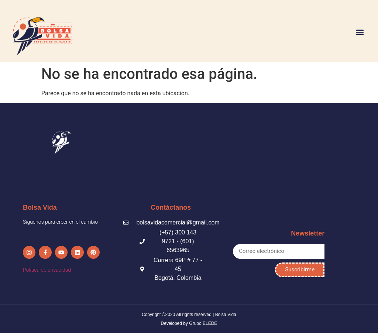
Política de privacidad (47, 265)
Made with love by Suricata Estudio (333, 319)
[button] (360, 32)
